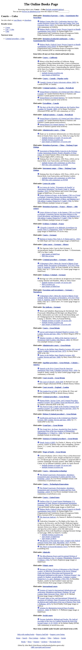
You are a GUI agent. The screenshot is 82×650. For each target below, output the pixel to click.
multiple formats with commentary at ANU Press (58, 163)
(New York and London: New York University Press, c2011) (58, 23)
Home (18, 638)
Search (24, 638)
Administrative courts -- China (54, 130)
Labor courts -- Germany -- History (56, 244)
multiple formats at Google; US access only (57, 138)
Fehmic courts (48, 565)
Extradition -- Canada (51, 103)
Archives (44, 642)
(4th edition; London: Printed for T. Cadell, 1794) (58, 198)
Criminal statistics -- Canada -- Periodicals (58, 88)
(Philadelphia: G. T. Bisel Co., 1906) (57, 431)
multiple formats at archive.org (52, 73)
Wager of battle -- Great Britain (54, 452)
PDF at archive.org (48, 284)
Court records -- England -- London (56, 387)
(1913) (53, 547)
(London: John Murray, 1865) (57, 339)
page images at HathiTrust (51, 75)
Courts (7, 27)
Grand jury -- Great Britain (53, 425)
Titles (49, 638)
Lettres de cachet (49, 183)
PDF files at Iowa (48, 256)
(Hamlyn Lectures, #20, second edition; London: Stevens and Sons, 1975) (58, 350)
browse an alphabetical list (31, 11)
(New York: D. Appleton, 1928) (58, 265)
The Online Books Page (41, 4)
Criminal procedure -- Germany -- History (58, 260)
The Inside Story (55, 642)
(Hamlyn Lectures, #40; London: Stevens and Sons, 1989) (57, 419)
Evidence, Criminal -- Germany (54, 275)
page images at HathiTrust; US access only (56, 142)
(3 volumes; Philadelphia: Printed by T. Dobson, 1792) (58, 558)
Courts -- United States (51, 497)
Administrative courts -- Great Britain (56, 345)
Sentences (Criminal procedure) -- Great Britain (60, 439)
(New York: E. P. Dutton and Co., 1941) (60, 239)
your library (18, 20)
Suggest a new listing (57, 634)
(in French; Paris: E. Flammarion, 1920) (57, 228)
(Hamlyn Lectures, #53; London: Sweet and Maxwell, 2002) (58, 401)
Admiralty (46, 552)
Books (23, 642)
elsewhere (27, 20)
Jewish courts (48, 615)
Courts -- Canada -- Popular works (55, 78)
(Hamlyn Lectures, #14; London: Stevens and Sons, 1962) (57, 333)
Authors (43, 638)
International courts (50, 586)
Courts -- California (50, 57)
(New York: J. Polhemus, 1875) (59, 601)
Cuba (7, 31)
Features (36, 642)
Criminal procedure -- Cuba (14, 39)
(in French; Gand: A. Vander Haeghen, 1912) (56, 189)
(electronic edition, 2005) (58, 82)
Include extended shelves (54, 9)
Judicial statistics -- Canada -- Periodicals (58, 115)
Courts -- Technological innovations (56, 484)
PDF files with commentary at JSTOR (55, 165)
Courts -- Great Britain (51, 328)
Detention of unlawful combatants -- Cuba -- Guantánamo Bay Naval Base (54, 40)
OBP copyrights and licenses (41, 647)
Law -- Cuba (9, 29)
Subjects (56, 638)
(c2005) (47, 442)
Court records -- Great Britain (54, 378)
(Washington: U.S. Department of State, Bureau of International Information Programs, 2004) (57, 503)
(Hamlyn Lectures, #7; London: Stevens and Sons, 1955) (58, 407)
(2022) (57, 153)
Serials (63, 638)
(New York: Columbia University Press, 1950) (57, 369)
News (29, 642)
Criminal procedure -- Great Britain (56, 397)
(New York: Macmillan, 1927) (58, 542)
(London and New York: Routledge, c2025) (56, 477)
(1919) (57, 621)
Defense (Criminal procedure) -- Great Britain (59, 414)
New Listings (33, 638)
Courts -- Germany (50, 235)
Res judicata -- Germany (52, 307)
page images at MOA (49, 538)
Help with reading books (25, 634)
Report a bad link (42, 634)
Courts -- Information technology (55, 471)
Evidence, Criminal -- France (53, 224)
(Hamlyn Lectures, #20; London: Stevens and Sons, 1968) (56, 356)
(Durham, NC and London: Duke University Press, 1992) (56, 592)
